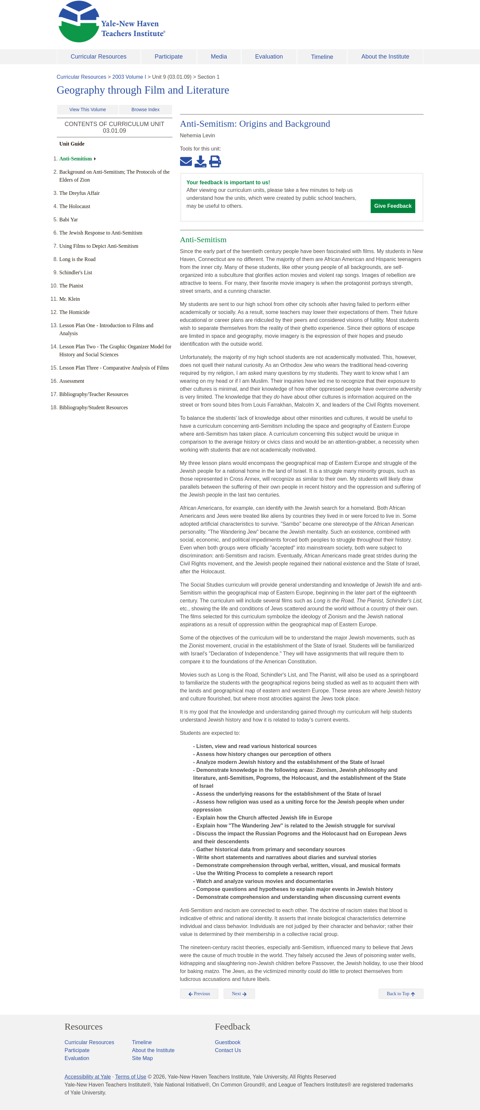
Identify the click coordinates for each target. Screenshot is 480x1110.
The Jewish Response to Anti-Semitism (101, 233)
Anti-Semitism (75, 158)
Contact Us (228, 1050)
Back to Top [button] (401, 994)
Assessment (72, 381)
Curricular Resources (99, 56)
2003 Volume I (129, 77)
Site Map (142, 1058)
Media (219, 56)
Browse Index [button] (145, 109)
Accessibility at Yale (88, 1077)
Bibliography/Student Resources (93, 407)
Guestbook (227, 1042)
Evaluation (269, 56)
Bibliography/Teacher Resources (94, 394)
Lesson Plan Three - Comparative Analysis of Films (114, 368)
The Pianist (71, 286)
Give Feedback (393, 206)
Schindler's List (75, 272)
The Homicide (74, 312)
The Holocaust (75, 206)
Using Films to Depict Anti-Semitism (98, 246)
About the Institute (385, 56)
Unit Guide (72, 144)
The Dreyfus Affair (79, 193)
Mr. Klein (69, 299)
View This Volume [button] (87, 109)
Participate (169, 56)
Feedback (232, 1027)
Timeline (322, 57)
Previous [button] (199, 994)
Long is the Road (77, 259)
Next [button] (239, 994)
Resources (84, 1027)
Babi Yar (68, 219)
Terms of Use (130, 1077)
